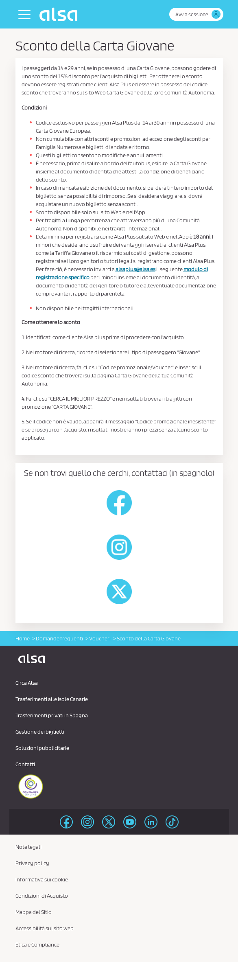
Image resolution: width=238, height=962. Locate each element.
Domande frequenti (59, 638)
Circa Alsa (26, 682)
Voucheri (100, 638)
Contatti (25, 764)
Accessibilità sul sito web (44, 928)
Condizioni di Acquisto (41, 895)
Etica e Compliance (37, 944)
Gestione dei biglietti (39, 731)
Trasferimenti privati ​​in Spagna (51, 715)
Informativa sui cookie (41, 879)
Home (22, 638)
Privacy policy (32, 863)
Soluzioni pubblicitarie (42, 748)
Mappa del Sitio (33, 912)
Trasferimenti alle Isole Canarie (51, 699)
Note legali (28, 847)
